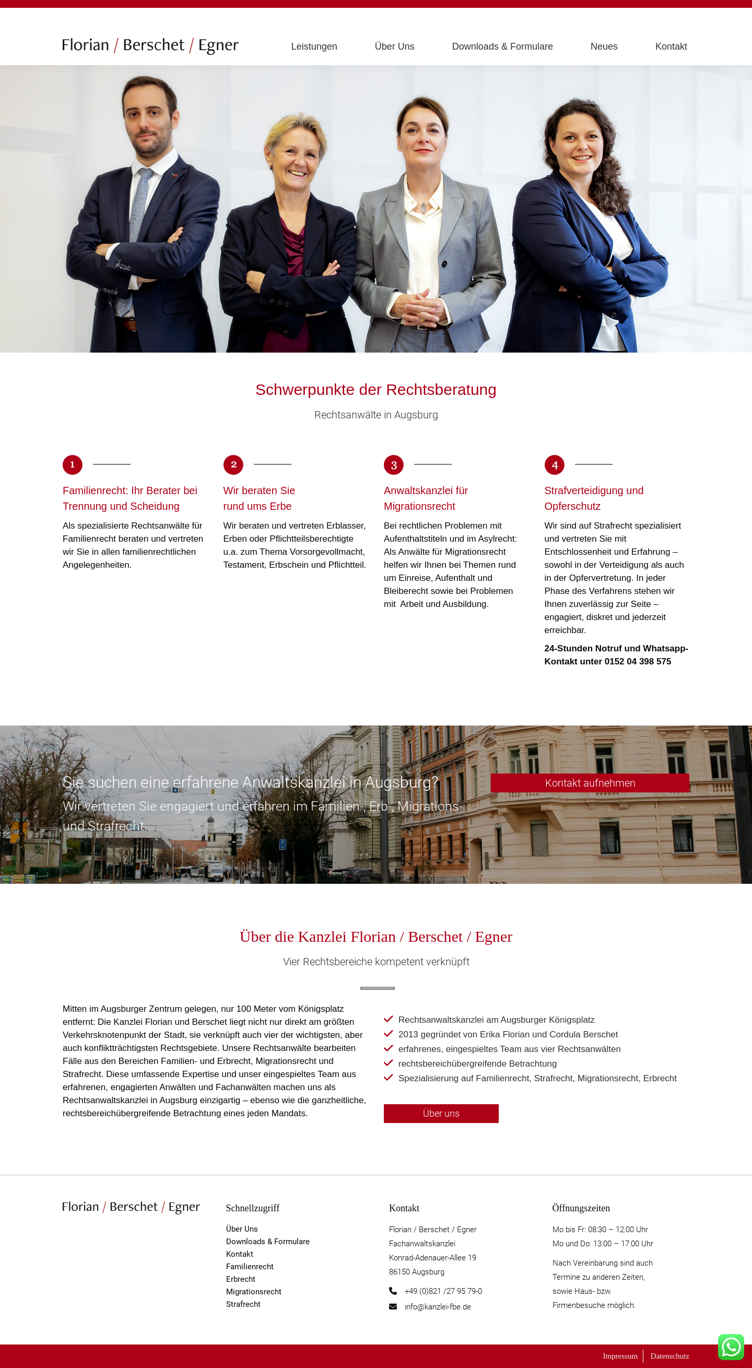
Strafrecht (243, 1304)
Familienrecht (250, 1266)
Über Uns (242, 1229)
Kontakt (239, 1254)
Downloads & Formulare (268, 1241)
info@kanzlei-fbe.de (438, 1307)
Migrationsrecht (253, 1291)
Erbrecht (240, 1279)
